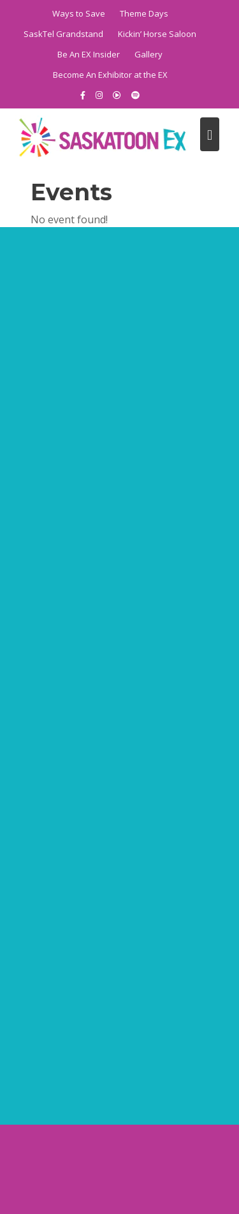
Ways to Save (78, 13)
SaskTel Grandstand (63, 34)
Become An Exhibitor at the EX (110, 74)
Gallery (148, 54)
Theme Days (144, 13)
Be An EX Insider (88, 54)
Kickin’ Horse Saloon (157, 34)
